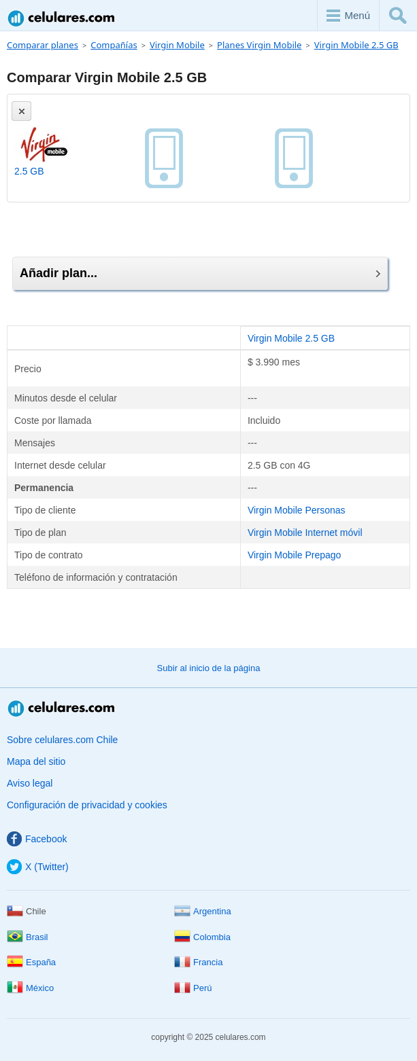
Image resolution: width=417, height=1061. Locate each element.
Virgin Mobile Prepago (294, 555)
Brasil (27, 937)
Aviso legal (29, 783)
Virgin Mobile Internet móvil (305, 532)
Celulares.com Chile (62, 18)
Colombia (202, 937)
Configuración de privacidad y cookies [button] (87, 804)
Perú (193, 988)
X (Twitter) (38, 866)
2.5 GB (29, 171)
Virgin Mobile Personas (297, 510)
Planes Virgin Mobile (259, 45)
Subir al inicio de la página (209, 668)
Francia (198, 962)
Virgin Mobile (177, 45)
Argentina (202, 911)
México (30, 988)
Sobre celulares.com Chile (62, 739)
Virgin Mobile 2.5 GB (356, 45)
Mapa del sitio (36, 761)
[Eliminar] (21, 111)
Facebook (37, 838)
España (31, 962)
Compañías (113, 45)
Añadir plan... (200, 273)
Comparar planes (42, 45)
